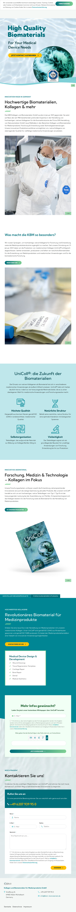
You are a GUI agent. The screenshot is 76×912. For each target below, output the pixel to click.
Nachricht (13, 832)
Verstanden (64, 4)
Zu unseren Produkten (15, 509)
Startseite (7, 907)
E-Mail (12, 823)
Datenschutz (17, 907)
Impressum (28, 907)
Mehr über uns (12, 263)
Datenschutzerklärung (20, 728)
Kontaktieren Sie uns (16, 644)
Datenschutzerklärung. (39, 7)
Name (12, 814)
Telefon (41, 823)
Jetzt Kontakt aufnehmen (23, 55)
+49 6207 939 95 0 (23, 804)
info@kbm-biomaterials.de (50, 896)
